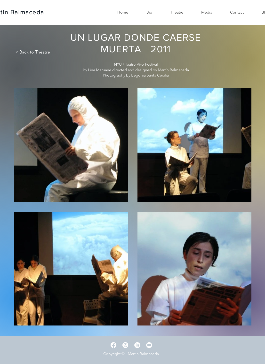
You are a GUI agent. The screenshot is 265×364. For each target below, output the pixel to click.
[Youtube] (149, 345)
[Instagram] (125, 345)
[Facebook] (113, 345)
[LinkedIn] (137, 345)
